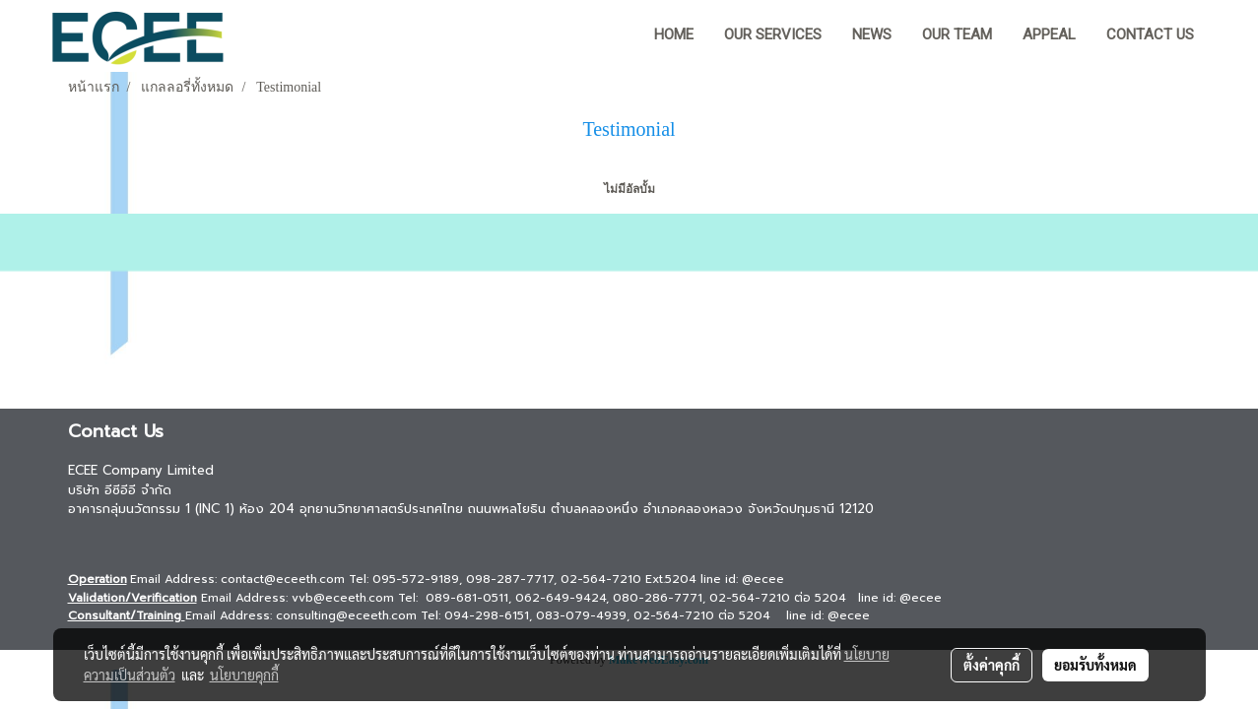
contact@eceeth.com (283, 579)
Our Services (773, 34)
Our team (957, 34)
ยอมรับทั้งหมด (1095, 665)
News (872, 34)
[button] (1227, 36)
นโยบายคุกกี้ (244, 674)
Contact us (1150, 34)
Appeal (1049, 34)
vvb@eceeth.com (343, 598)
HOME (674, 34)
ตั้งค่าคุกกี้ (991, 665)
